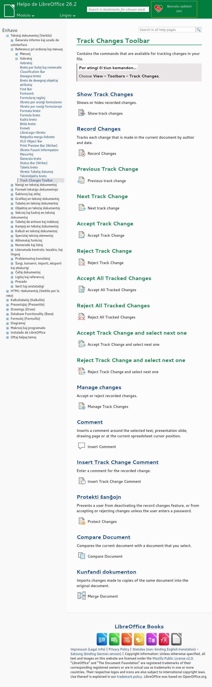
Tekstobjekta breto (33, 176)
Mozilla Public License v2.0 (172, 658)
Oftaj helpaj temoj (23, 337)
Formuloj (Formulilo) (25, 318)
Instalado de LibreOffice (28, 332)
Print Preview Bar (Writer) (39, 145)
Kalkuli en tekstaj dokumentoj (36, 231)
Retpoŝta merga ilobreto (37, 137)
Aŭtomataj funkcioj (28, 240)
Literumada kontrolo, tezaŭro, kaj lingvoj (37, 252)
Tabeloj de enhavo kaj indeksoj (37, 222)
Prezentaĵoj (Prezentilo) (28, 304)
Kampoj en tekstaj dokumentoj (36, 226)
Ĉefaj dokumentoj (27, 272)
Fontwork (27, 93)
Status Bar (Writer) (34, 163)
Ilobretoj (26, 58)
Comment (90, 421)
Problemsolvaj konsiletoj (32, 258)
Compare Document (103, 536)
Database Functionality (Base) (32, 314)
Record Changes (99, 128)
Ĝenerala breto (30, 158)
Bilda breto (28, 124)
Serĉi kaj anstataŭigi (29, 286)
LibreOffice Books (139, 626)
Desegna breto (30, 76)
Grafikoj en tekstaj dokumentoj (37, 199)
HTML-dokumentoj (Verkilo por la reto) (32, 293)
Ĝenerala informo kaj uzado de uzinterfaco (35, 42)
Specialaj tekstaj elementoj (34, 235)
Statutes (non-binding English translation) (164, 649)
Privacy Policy (118, 649)
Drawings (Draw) (23, 309)
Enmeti (25, 128)
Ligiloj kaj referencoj (29, 277)
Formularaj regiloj (32, 98)
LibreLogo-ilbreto (32, 132)
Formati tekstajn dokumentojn (36, 189)
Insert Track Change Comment (118, 462)
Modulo (23, 15)
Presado (21, 281)
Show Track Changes (105, 94)
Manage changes (99, 387)
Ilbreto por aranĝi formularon (41, 102)
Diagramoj (18, 323)
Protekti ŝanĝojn (99, 496)
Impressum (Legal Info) (87, 649)
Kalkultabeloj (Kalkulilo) (28, 300)
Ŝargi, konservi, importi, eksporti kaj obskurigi (36, 265)
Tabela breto (29, 167)
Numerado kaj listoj (29, 245)
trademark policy (129, 676)
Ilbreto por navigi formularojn (41, 106)
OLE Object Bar (31, 141)
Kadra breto (28, 119)
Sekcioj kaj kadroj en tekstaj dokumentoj (33, 215)
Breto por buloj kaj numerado (41, 67)
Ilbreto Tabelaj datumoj (36, 171)
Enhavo (9, 30)
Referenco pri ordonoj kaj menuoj (39, 49)
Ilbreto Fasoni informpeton (39, 150)
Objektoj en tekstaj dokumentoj (37, 208)
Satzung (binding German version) (96, 653)
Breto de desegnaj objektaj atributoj (39, 82)
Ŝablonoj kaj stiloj (27, 194)
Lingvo (66, 15)
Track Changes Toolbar (36, 180)
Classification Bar (32, 72)
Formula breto (30, 115)
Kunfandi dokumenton (106, 571)
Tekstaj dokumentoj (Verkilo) (31, 35)
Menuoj (25, 54)
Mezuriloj (26, 154)
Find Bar (26, 89)
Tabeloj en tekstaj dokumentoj (36, 203)
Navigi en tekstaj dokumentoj (36, 185)
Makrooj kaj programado (28, 328)
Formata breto (30, 111)
